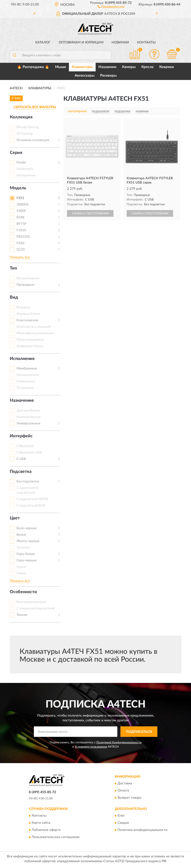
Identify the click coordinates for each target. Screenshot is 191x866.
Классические (27, 320)
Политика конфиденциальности (142, 830)
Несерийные (26, 175)
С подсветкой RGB (30, 505)
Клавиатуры (82, 67)
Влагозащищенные (31, 602)
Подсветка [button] (20, 472)
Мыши (60, 67)
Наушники (107, 67)
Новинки (120, 42)
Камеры (129, 67)
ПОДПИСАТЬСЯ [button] (139, 732)
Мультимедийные (30, 339)
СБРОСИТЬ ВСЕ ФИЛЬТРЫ (35, 107)
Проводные (25, 284)
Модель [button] (18, 188)
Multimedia (24, 169)
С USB (21, 459)
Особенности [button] (23, 592)
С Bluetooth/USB (29, 452)
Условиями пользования (91, 746)
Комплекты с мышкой (33, 326)
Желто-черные (27, 541)
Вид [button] (14, 297)
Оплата (123, 790)
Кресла (147, 67)
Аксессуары (84, 75)
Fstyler (21, 162)
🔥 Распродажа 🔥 (33, 67)
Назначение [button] (22, 400)
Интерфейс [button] (21, 436)
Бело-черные (26, 528)
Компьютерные (28, 417)
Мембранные (26, 368)
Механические (27, 375)
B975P (21, 224)
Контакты (146, 42)
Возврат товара (129, 798)
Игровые (23, 307)
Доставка (125, 783)
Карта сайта (41, 823)
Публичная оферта (46, 830)
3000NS (22, 204)
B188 (20, 217)
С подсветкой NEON (32, 499)
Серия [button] (16, 153)
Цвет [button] (15, 518)
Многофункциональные (35, 333)
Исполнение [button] (22, 359)
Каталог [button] (43, 42)
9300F (21, 211)
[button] (111, 6)
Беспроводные (27, 278)
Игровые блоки (28, 314)
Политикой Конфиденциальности (119, 742)
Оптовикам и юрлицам (81, 42)
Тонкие (21, 615)
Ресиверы (108, 75)
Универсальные (28, 423)
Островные (25, 388)
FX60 (20, 243)
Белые (21, 534)
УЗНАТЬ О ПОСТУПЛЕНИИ (90, 213)
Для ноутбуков (28, 410)
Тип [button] (13, 268)
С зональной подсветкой (35, 608)
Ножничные (25, 381)
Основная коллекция (32, 140)
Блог (121, 816)
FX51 (20, 198)
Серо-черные (26, 560)
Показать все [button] (20, 257)
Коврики (166, 67)
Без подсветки (27, 481)
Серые (21, 567)
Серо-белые (25, 554)
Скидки (123, 823)
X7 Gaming (24, 133)
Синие (21, 573)
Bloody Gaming (27, 127)
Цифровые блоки (29, 346)
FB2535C (23, 236)
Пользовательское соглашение (55, 837)
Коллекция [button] (21, 117)
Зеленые (23, 547)
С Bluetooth (25, 446)
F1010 (21, 230)
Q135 (20, 249)
